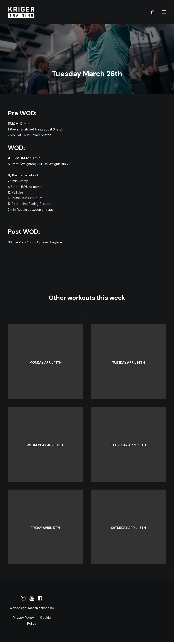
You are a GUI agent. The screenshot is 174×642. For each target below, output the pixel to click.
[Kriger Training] (21, 12)
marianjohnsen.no (41, 608)
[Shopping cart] (151, 12)
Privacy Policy (23, 617)
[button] (164, 12)
